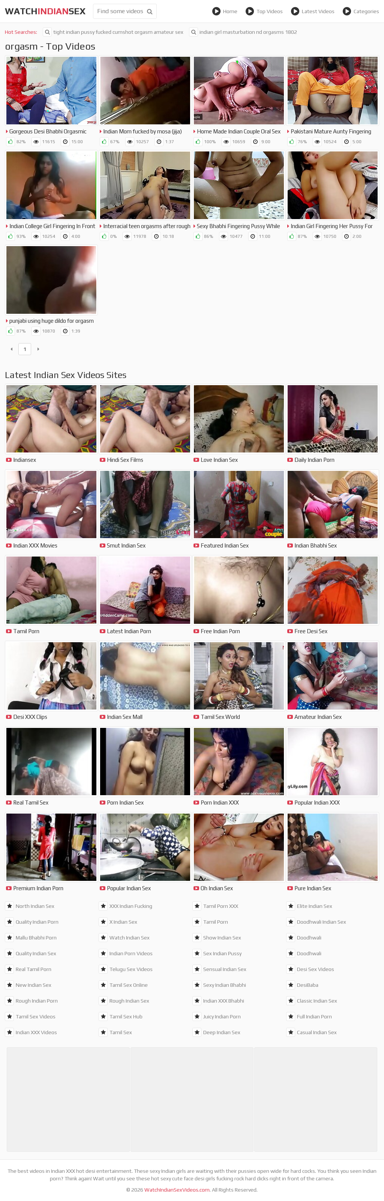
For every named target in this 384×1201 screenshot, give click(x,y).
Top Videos (264, 11)
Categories (360, 11)
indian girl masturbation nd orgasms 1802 (243, 31)
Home (224, 11)
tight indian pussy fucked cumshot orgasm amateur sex (113, 31)
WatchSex (45, 11)
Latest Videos (312, 11)
